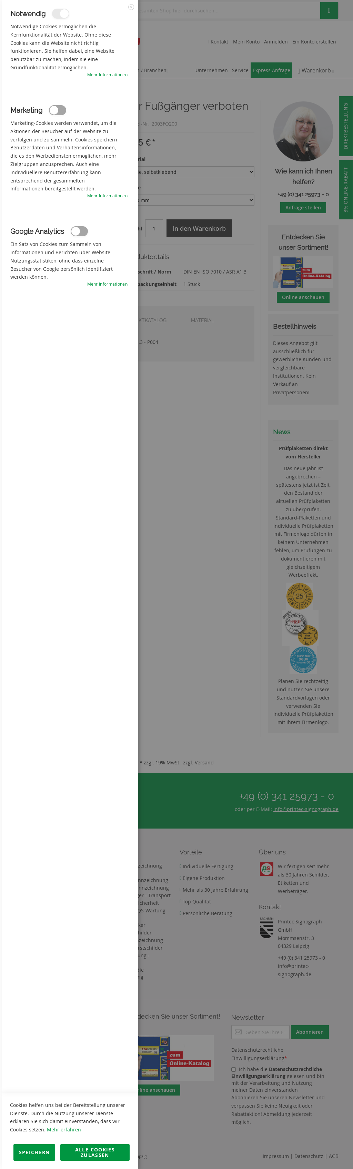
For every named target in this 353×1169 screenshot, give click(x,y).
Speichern (34, 1152)
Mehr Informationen (107, 74)
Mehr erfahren (64, 1129)
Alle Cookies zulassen (95, 1152)
